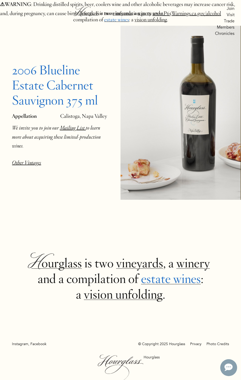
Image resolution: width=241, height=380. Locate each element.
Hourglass (88, 13)
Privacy (196, 344)
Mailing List (73, 128)
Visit (231, 14)
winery (144, 13)
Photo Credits (217, 344)
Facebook (38, 344)
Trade (229, 21)
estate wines (116, 19)
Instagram (20, 344)
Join (231, 8)
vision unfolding (151, 19)
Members (226, 27)
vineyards (122, 13)
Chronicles (225, 33)
